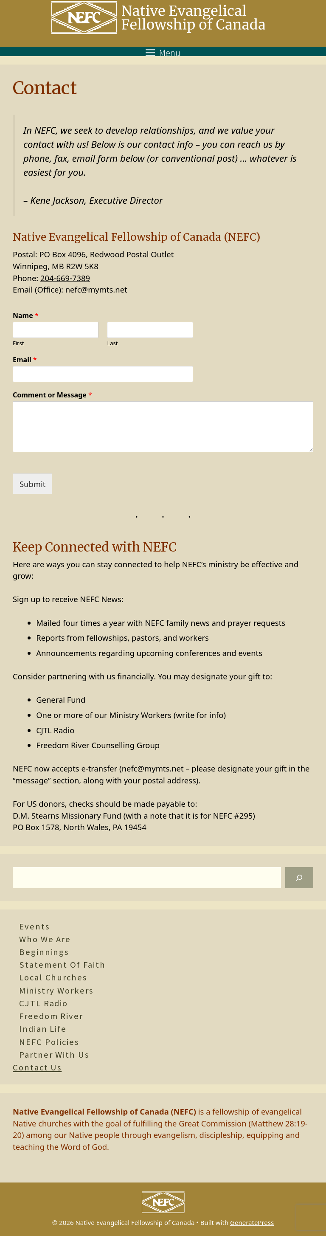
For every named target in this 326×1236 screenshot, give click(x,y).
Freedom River (51, 1016)
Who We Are (45, 939)
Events (34, 926)
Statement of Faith (62, 964)
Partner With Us (54, 1054)
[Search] (299, 877)
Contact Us (37, 1067)
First (18, 343)
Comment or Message (52, 395)
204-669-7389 (65, 278)
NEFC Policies (49, 1041)
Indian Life (43, 1028)
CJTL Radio (43, 1003)
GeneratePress (252, 1222)
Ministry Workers (56, 990)
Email (25, 359)
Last (112, 343)
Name (26, 315)
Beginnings (44, 951)
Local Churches (53, 977)
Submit (32, 484)
